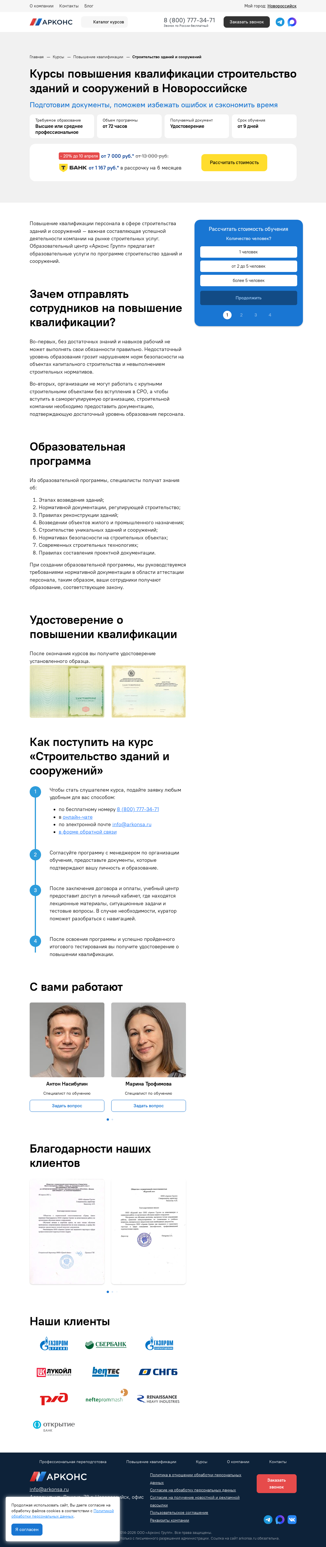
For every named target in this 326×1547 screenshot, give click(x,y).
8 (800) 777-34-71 (189, 20)
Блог (88, 6)
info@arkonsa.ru (131, 824)
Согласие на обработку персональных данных (193, 1490)
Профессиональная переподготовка (72, 1461)
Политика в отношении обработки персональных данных (195, 1479)
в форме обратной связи (88, 832)
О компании (42, 6)
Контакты (69, 6)
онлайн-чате (78, 817)
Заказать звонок (247, 22)
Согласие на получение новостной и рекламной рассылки (195, 1501)
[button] (108, 1119)
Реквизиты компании (169, 1520)
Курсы (201, 1461)
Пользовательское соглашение (179, 1512)
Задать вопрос (67, 1105)
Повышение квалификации (151, 1461)
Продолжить (249, 297)
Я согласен (27, 1529)
